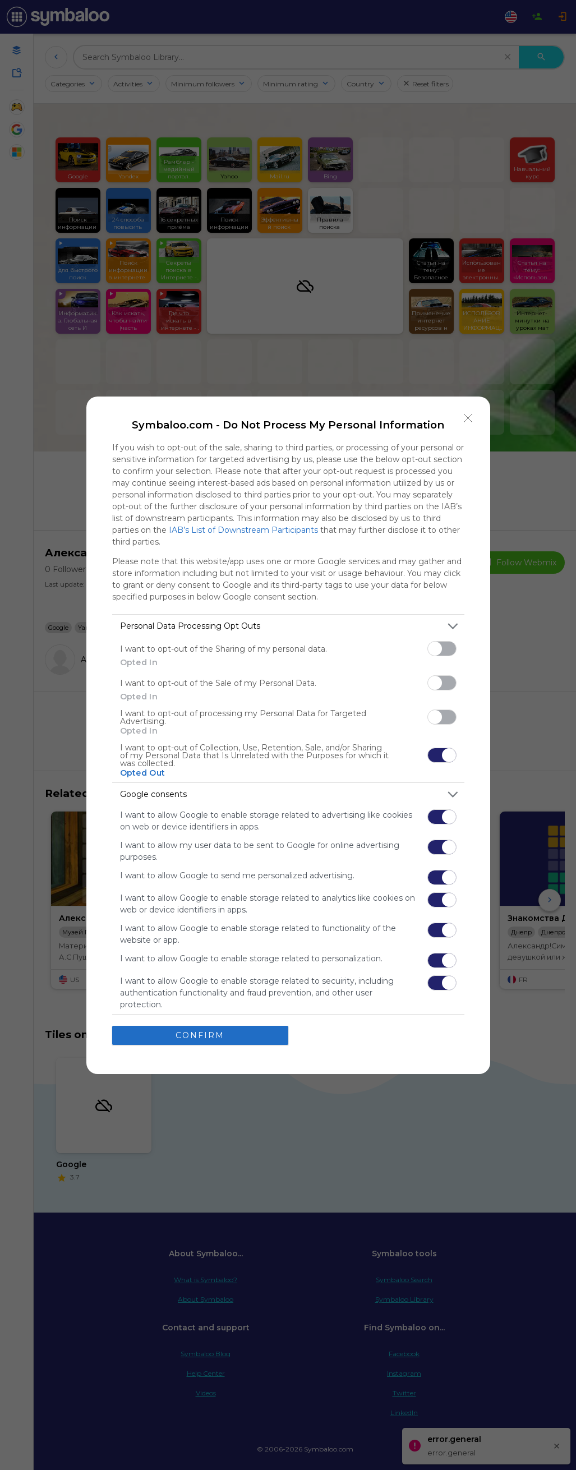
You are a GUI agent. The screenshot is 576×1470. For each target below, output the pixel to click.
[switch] (442, 648)
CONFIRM (200, 1035)
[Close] (468, 418)
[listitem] (288, 626)
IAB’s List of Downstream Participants (243, 530)
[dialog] (288, 735)
